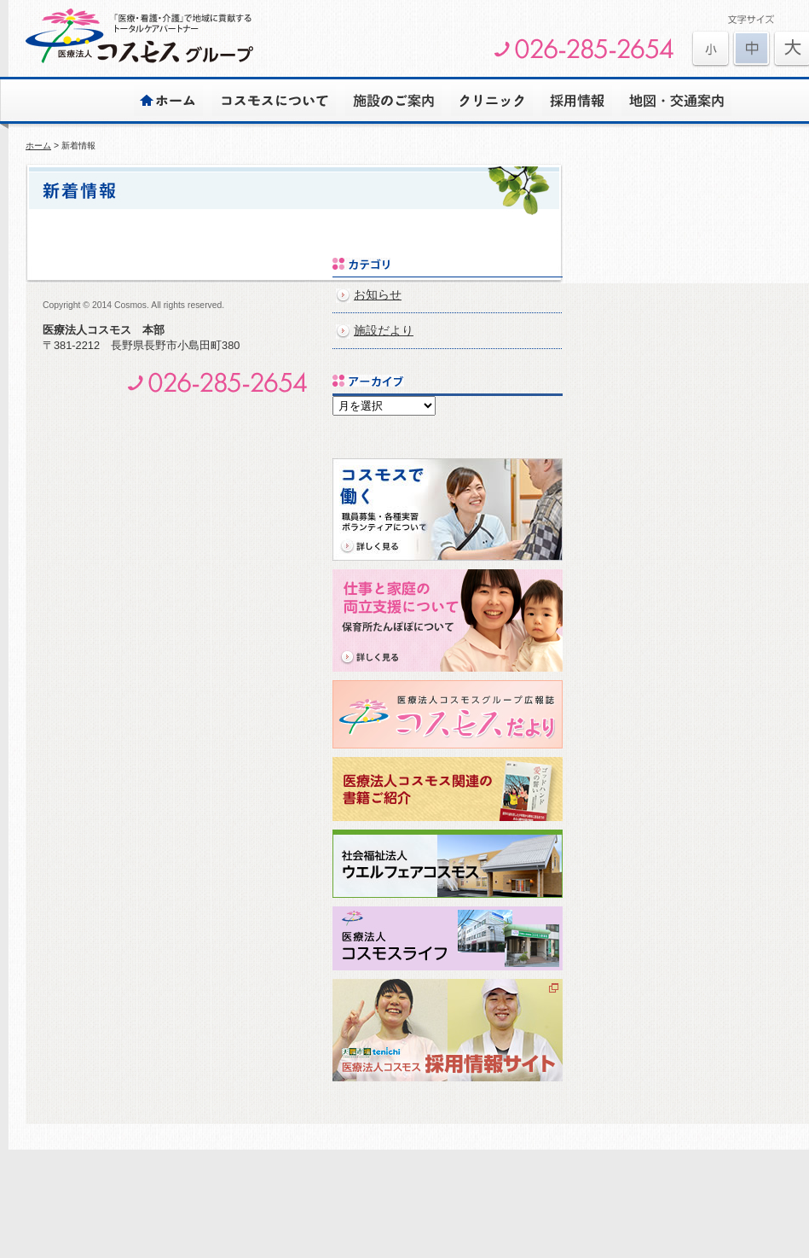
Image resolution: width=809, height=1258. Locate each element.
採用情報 (577, 100)
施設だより (383, 330)
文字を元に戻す (751, 49)
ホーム (168, 100)
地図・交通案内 (676, 100)
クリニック (492, 100)
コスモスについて (274, 100)
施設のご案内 (393, 100)
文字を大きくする (710, 49)
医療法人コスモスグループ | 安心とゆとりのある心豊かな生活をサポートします (139, 36)
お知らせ (378, 294)
